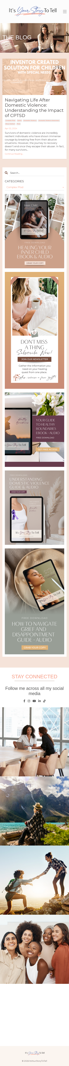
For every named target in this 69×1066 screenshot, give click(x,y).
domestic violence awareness (49, 120)
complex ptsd (10, 120)
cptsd (19, 120)
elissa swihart (10, 124)
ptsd (18, 124)
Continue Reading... (14, 154)
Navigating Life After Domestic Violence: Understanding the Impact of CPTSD (34, 107)
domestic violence (30, 120)
